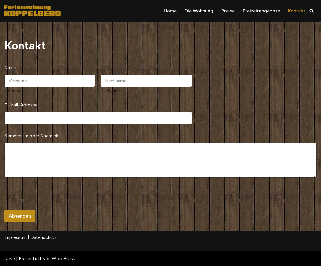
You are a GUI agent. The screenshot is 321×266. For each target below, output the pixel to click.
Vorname (12, 90)
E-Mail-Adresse (22, 105)
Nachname (111, 90)
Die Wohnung (199, 11)
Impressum (15, 237)
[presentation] (48, 206)
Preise (228, 11)
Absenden (20, 216)
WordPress (63, 258)
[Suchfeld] (311, 11)
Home (170, 11)
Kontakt (296, 11)
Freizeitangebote (261, 11)
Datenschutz (43, 237)
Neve (9, 258)
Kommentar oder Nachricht (32, 135)
